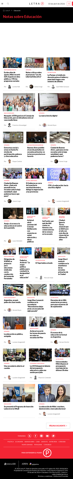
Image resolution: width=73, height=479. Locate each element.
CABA (38, 441)
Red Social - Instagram (41, 436)
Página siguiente (58, 426)
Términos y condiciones (45, 476)
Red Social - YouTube (47, 436)
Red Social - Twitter (29, 436)
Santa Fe (44, 441)
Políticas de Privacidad (60, 476)
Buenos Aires (29, 441)
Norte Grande (27, 444)
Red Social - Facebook (35, 436)
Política (11, 441)
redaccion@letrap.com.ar (60, 474)
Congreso (47, 444)
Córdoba (62, 441)
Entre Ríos (53, 441)
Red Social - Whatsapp (53, 436)
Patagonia (38, 444)
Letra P (7, 10)
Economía (19, 441)
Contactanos (22, 436)
